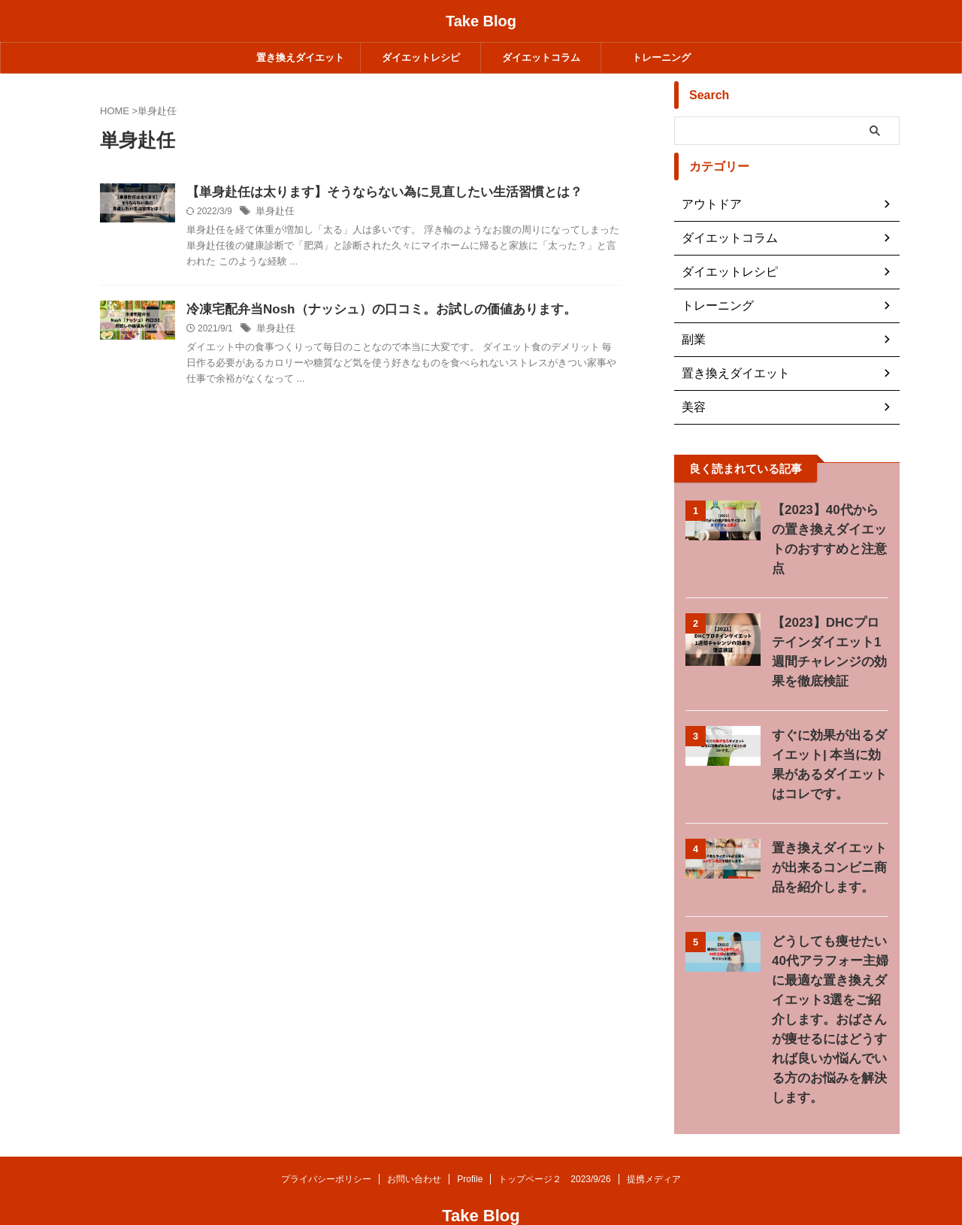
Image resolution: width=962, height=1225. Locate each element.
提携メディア (654, 1140)
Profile (470, 1140)
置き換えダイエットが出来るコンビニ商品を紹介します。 (828, 848)
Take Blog (481, 21)
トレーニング (661, 57)
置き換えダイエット (300, 57)
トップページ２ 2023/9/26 (554, 1140)
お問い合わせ (414, 1140)
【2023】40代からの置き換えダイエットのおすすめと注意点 (828, 529)
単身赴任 (349, 232)
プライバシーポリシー (326, 1140)
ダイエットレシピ (421, 57)
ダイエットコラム (541, 57)
